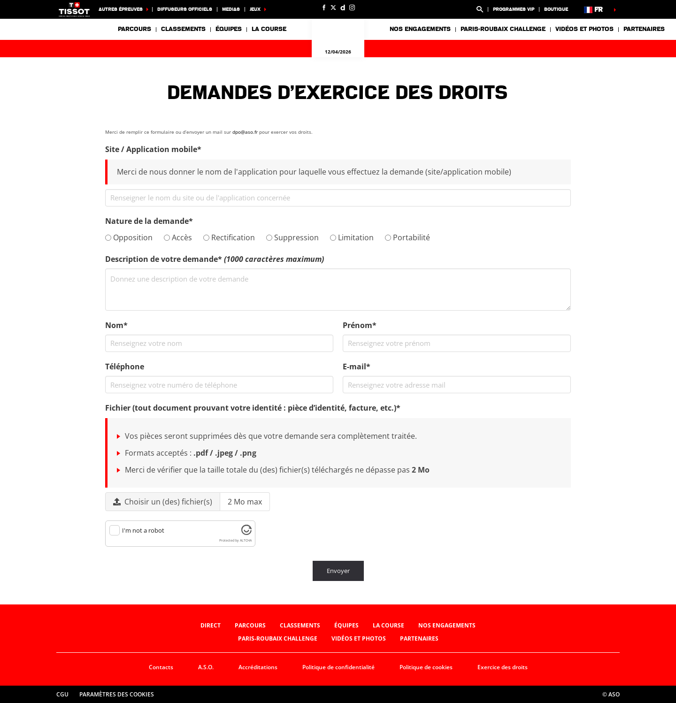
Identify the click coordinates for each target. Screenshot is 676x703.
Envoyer (338, 570)
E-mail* (356, 366)
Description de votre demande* (214, 259)
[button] (480, 9)
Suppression (292, 237)
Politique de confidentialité (338, 667)
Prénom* (359, 325)
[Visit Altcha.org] (246, 532)
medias (231, 9)
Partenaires (644, 29)
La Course (388, 625)
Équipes (346, 625)
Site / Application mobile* (153, 149)
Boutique (556, 9)
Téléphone (124, 366)
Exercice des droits (502, 667)
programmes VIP (513, 9)
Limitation (352, 237)
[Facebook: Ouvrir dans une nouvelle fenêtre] (324, 7)
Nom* (116, 325)
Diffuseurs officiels (184, 9)
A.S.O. (206, 667)
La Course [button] (269, 29)
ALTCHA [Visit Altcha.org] (246, 540)
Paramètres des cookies (116, 694)
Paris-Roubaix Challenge (503, 29)
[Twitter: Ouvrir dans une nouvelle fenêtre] (333, 7)
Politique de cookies (426, 667)
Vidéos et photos (584, 29)
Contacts (161, 667)
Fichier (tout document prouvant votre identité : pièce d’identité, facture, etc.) (252, 408)
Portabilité (407, 237)
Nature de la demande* (149, 221)
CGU (62, 694)
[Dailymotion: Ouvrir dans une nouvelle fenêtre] (343, 7)
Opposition (129, 237)
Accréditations (257, 667)
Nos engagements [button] (420, 29)
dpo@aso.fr (245, 132)
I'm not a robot (143, 530)
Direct (210, 625)
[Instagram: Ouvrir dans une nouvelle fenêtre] (352, 7)
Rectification (229, 237)
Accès (178, 237)
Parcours (134, 29)
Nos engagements (447, 625)
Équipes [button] (228, 29)
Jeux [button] (255, 9)
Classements (183, 29)
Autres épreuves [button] (121, 9)
